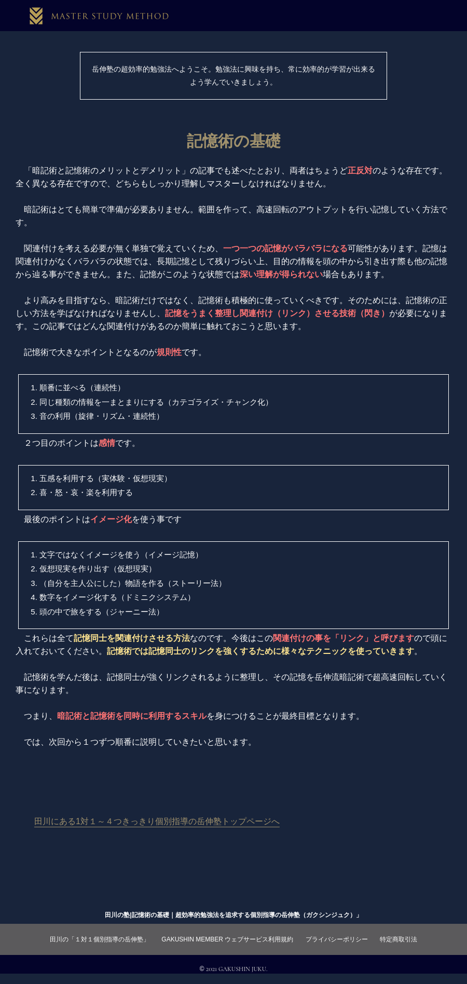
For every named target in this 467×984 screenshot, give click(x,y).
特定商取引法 (398, 939)
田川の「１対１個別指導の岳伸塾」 (99, 939)
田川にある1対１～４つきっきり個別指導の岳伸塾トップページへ (157, 821)
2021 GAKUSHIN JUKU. (237, 969)
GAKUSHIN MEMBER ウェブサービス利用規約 (227, 939)
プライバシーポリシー (337, 939)
